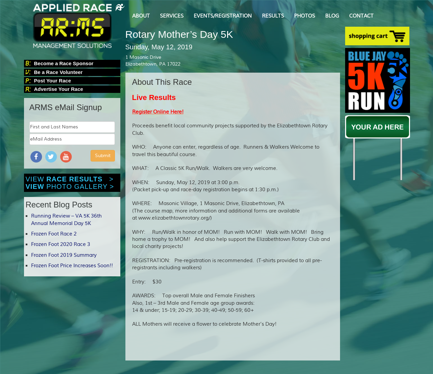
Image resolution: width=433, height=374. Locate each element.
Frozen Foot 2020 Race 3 (60, 244)
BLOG (332, 16)
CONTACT (361, 16)
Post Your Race (52, 80)
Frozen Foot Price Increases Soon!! (72, 266)
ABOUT (141, 16)
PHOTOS (304, 16)
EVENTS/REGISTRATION (223, 16)
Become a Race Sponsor (64, 63)
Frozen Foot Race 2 (54, 234)
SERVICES (172, 16)
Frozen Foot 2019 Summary (64, 255)
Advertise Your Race (58, 89)
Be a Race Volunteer (58, 72)
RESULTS (273, 16)
